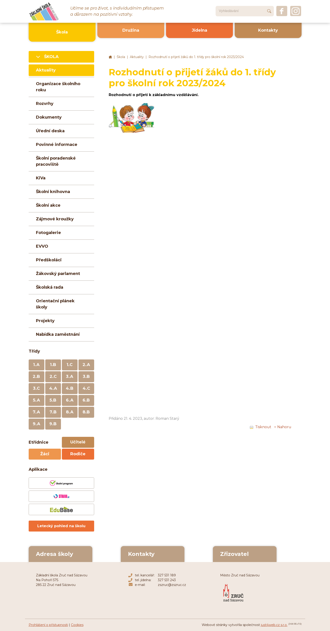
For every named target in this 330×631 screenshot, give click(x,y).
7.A (36, 412)
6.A (69, 400)
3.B (86, 376)
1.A (36, 364)
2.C (53, 376)
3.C (36, 388)
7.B (53, 412)
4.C (86, 388)
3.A (69, 376)
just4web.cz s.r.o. (274, 625)
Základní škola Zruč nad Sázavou (110, 57)
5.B (53, 400)
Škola (121, 57)
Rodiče (78, 453)
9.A (36, 423)
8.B (86, 412)
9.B (53, 423)
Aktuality (137, 57)
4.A (53, 388)
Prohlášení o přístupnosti (48, 625)
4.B (69, 388)
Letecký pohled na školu (61, 526)
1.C (70, 364)
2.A (86, 364)
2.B (36, 376)
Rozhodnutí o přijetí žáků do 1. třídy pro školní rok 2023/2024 (196, 57)
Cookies (77, 625)
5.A (36, 400)
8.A (69, 412)
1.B (53, 364)
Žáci (44, 453)
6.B (86, 400)
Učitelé (78, 442)
